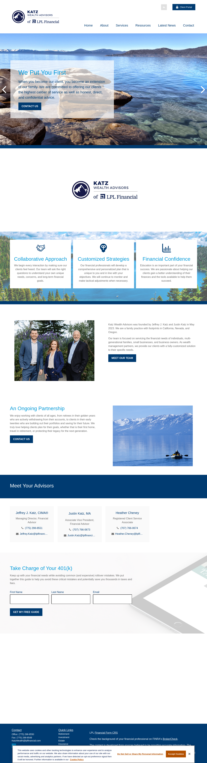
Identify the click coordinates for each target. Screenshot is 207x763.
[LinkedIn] (164, 7)
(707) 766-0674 (129, 528)
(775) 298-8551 (33, 528)
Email (96, 592)
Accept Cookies (176, 754)
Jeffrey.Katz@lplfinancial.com (34, 533)
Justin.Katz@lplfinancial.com (82, 535)
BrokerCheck (170, 739)
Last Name (57, 592)
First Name (16, 592)
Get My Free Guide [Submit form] (26, 612)
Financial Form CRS (106, 732)
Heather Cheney (127, 513)
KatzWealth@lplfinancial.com (26, 740)
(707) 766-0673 (81, 529)
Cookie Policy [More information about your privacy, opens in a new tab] (77, 759)
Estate (61, 740)
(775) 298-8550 (26, 734)
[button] (88, 25)
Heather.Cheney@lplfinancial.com (129, 533)
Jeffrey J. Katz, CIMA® (32, 513)
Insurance (63, 744)
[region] (103, 754)
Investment (63, 737)
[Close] (189, 753)
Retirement (63, 734)
